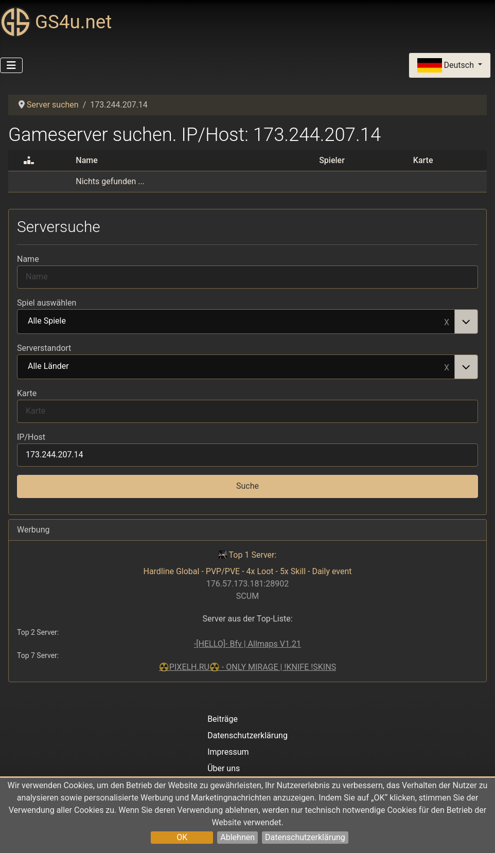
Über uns (223, 768)
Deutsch (446, 65)
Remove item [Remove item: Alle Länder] (446, 367)
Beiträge (222, 719)
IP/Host (31, 437)
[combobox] (247, 321)
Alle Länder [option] (236, 366)
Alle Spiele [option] (236, 321)
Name (28, 259)
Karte (27, 393)
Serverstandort (44, 348)
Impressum (228, 752)
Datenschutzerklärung (305, 837)
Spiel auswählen (46, 303)
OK (181, 837)
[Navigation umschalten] (11, 65)
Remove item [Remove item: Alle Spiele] (446, 321)
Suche (247, 486)
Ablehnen (237, 837)
